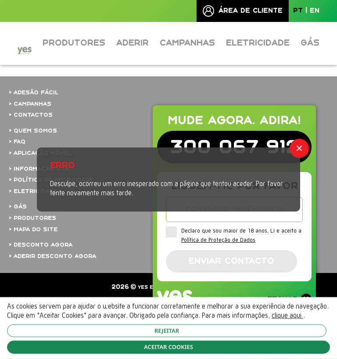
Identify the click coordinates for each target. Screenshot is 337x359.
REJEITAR (166, 330)
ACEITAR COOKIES (168, 347)
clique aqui (287, 316)
